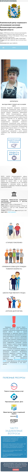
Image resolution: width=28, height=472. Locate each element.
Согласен (16, 469)
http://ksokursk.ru (12, 212)
